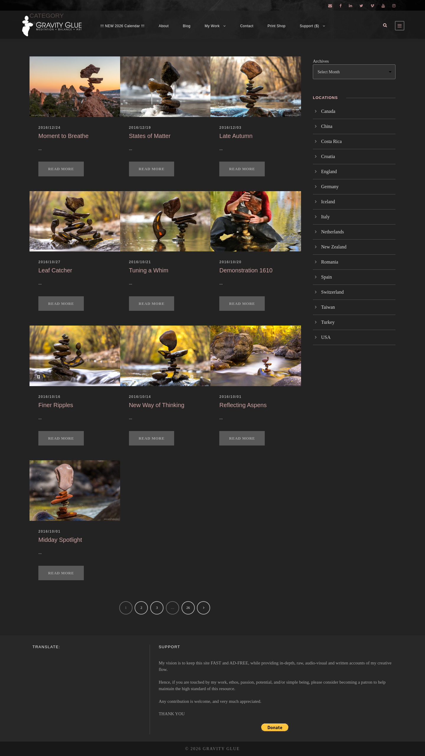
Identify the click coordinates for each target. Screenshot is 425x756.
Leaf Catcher (55, 270)
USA (326, 337)
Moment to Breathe (63, 136)
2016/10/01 (230, 397)
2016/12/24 (49, 128)
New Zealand (333, 246)
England (329, 171)
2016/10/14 (140, 397)
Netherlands (332, 231)
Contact (247, 26)
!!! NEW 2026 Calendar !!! (122, 26)
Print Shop (277, 26)
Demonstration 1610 (245, 270)
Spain (326, 276)
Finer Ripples (55, 405)
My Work (212, 26)
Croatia (328, 156)
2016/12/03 (230, 128)
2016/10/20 (230, 262)
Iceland (328, 201)
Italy (325, 216)
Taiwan (328, 307)
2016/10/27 (49, 262)
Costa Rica (331, 141)
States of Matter (150, 136)
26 (188, 608)
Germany (330, 186)
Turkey (328, 322)
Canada (328, 111)
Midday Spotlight (60, 539)
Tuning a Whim (149, 270)
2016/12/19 (140, 128)
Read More (61, 169)
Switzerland (332, 292)
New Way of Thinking (156, 405)
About (164, 26)
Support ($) (309, 26)
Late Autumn (235, 136)
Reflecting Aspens (243, 405)
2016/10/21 (140, 262)
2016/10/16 (49, 397)
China (326, 126)
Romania (329, 261)
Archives (321, 61)
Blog (187, 26)
